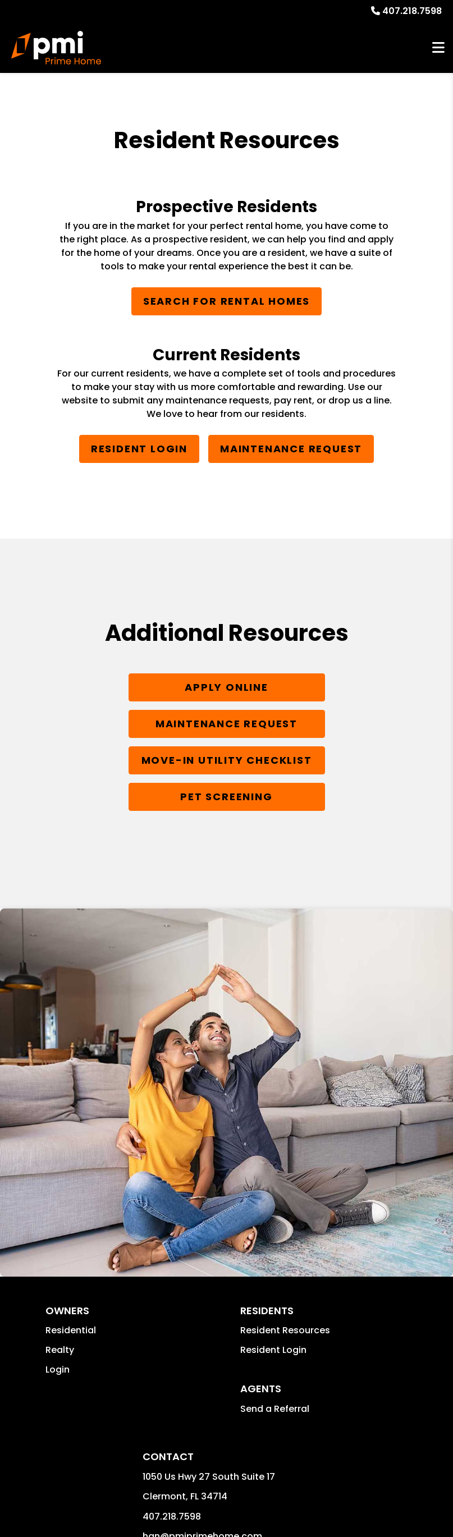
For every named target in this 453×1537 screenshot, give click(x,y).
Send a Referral (274, 1408)
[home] (56, 48)
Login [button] (57, 1369)
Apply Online (226, 687)
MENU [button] (438, 48)
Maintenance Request (291, 449)
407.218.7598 (412, 10)
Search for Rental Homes (226, 301)
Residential (70, 1330)
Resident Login (139, 449)
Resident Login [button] (273, 1349)
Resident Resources (285, 1330)
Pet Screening (226, 797)
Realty (59, 1349)
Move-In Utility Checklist (226, 760)
